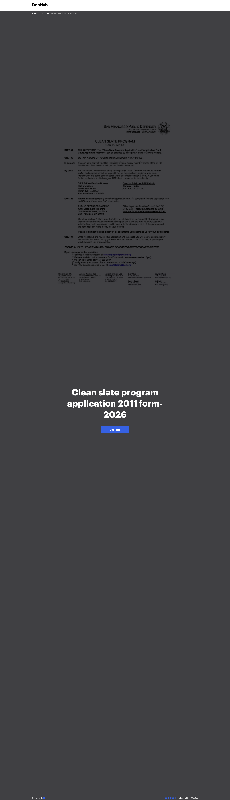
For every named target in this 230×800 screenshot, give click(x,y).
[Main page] (40, 5)
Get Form (115, 429)
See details (37, 798)
